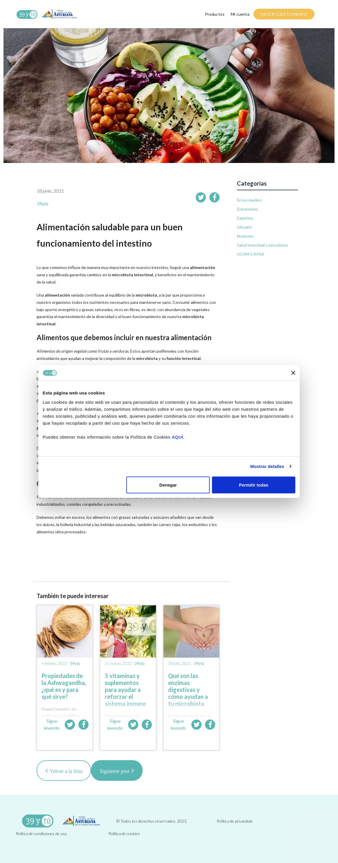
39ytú (42, 203)
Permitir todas (253, 484)
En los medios (249, 200)
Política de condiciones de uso (41, 833)
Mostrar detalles (267, 466)
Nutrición (245, 236)
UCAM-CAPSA (250, 254)
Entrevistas (247, 209)
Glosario (244, 227)
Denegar (168, 484)
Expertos (245, 218)
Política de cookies (124, 833)
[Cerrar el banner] (293, 373)
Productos (215, 14)
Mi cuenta (240, 14)
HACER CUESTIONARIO (284, 14)
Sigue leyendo (52, 724)
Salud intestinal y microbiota (262, 245)
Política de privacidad (234, 821)
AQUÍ (177, 436)
